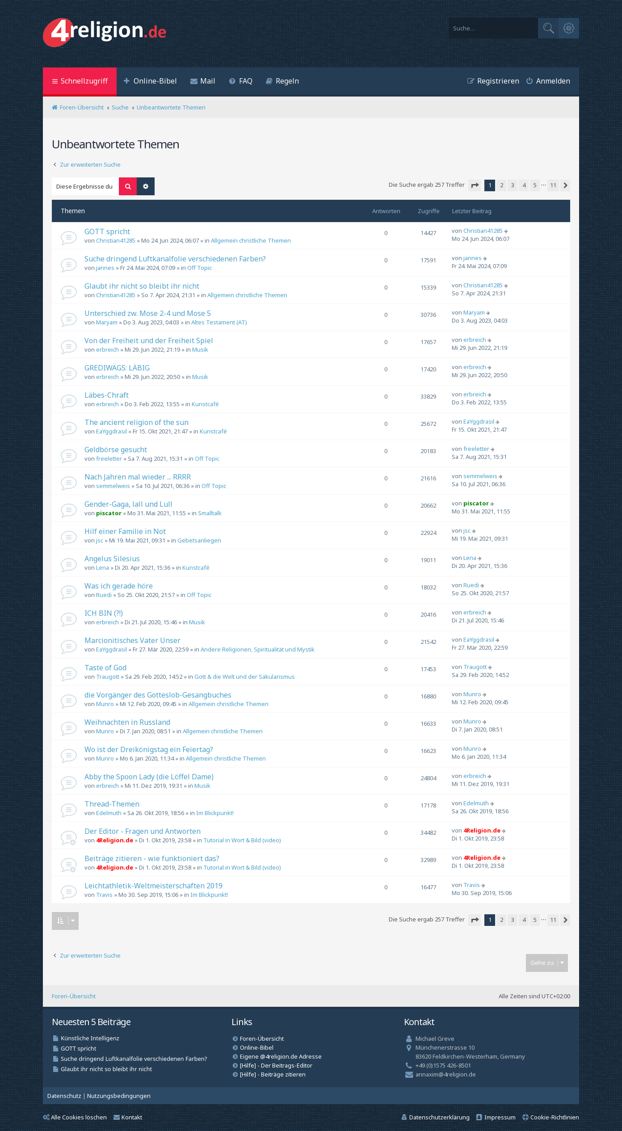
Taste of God (105, 668)
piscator (109, 513)
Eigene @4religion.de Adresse (281, 1056)
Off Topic (199, 268)
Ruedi (104, 595)
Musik (200, 349)
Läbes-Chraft (106, 395)
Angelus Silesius (112, 558)
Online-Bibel (256, 1047)
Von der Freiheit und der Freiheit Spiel (148, 340)
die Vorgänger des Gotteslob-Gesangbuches (157, 695)
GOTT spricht (107, 231)
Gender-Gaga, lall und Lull (128, 504)
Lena (102, 567)
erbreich (107, 349)
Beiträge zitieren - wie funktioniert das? (151, 858)
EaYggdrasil (111, 431)
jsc (99, 540)
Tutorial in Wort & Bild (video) (242, 840)
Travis (104, 895)
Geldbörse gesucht (115, 449)
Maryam (107, 322)
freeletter (109, 458)
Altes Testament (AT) (219, 322)
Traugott (107, 677)
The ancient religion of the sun (136, 422)
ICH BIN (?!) (103, 613)
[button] (474, 185)
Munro (105, 704)
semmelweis (113, 486)
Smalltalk (210, 513)
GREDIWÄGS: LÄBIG (117, 368)
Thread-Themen (111, 804)
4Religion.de (114, 840)
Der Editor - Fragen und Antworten (142, 831)
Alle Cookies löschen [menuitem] (75, 1117)
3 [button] (512, 185)
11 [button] (553, 185)
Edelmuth (109, 813)
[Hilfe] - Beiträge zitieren (273, 1074)
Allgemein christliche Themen (251, 240)
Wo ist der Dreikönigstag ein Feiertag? (148, 749)
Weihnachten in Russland (127, 722)
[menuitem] (150, 82)
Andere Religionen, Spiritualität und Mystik (258, 649)
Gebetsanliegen (199, 540)
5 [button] (535, 185)
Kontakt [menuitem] (127, 1117)
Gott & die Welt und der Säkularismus (244, 677)
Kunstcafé (205, 404)
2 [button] (501, 185)
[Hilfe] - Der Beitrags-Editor (276, 1065)
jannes (105, 268)
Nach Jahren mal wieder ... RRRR (137, 477)
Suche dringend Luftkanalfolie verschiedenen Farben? (175, 259)
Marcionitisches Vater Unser (132, 640)
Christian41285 (115, 240)
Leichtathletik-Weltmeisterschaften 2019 (153, 886)
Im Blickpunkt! (215, 813)
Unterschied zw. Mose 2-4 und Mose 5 (147, 313)
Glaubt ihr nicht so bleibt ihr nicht (141, 286)
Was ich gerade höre (118, 586)
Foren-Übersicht (74, 996)
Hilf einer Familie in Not (125, 531)
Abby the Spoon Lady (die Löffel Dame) (149, 777)
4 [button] (523, 185)
